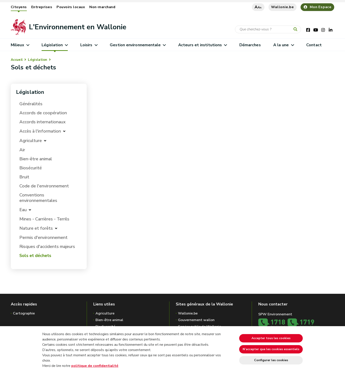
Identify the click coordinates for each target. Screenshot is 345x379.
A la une (283, 45)
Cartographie (24, 313)
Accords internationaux (42, 122)
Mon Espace (317, 7)
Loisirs (88, 45)
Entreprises (41, 7)
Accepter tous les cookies (270, 338)
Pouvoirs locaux (71, 7)
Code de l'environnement (44, 186)
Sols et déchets (35, 256)
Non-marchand (102, 7)
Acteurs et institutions (202, 45)
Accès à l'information (40, 131)
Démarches (250, 45)
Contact (314, 45)
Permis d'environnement (43, 237)
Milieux (20, 45)
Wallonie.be (282, 7)
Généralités (30, 104)
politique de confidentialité (94, 365)
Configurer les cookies (271, 360)
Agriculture (30, 141)
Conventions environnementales (38, 197)
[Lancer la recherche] (296, 29)
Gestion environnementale (138, 45)
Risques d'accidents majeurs (47, 247)
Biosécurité (30, 168)
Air (22, 150)
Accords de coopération (43, 113)
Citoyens (19, 7)
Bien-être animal (35, 159)
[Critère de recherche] (268, 29)
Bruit (24, 177)
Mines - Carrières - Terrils (44, 219)
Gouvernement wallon (196, 320)
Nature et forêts (36, 228)
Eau (23, 210)
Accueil (17, 59)
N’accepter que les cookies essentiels (271, 349)
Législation (55, 45)
